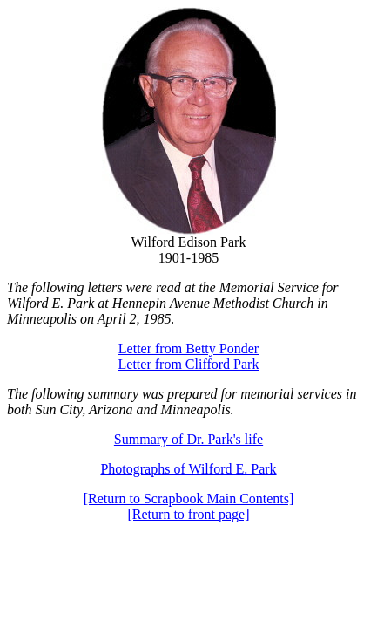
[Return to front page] (189, 514)
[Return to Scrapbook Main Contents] (189, 498)
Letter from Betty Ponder (188, 348)
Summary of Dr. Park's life (188, 439)
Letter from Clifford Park (188, 364)
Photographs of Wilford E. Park (188, 468)
